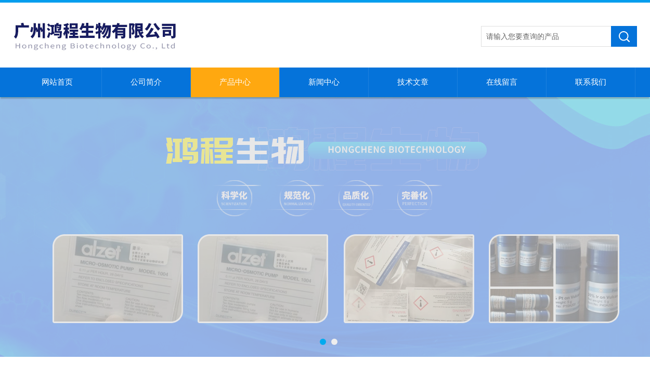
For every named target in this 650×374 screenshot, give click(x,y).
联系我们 (590, 82)
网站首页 (57, 82)
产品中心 (235, 82)
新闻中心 (324, 82)
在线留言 (501, 82)
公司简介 (146, 82)
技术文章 (412, 82)
